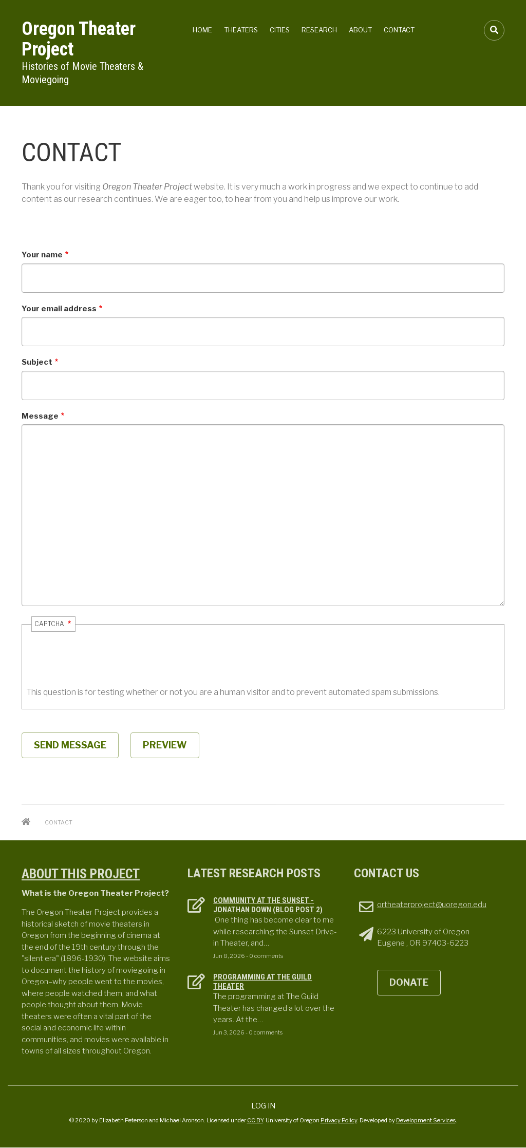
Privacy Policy (339, 1120)
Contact (399, 30)
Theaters (241, 30)
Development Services (426, 1120)
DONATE (408, 982)
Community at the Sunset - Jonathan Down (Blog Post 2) (268, 905)
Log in (263, 1105)
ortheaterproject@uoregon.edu (431, 904)
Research (319, 30)
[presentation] (104, 666)
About (360, 30)
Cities (280, 30)
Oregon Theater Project (79, 39)
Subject (37, 362)
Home (202, 30)
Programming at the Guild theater (262, 981)
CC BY (255, 1120)
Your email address (59, 308)
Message (40, 416)
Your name (42, 254)
